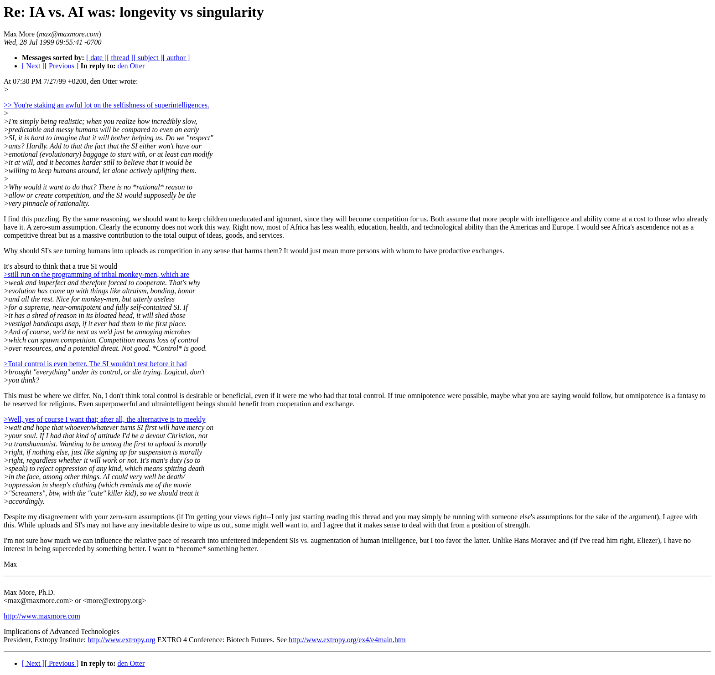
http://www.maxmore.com (42, 616)
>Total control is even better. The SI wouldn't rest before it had (95, 364)
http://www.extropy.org (121, 640)
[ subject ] (148, 57)
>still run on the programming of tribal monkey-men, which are (96, 274)
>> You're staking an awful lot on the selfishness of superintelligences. (106, 105)
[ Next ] (33, 66)
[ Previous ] (62, 66)
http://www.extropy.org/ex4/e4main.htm (347, 640)
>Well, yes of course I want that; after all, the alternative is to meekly (105, 419)
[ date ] (96, 57)
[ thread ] (120, 57)
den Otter (131, 66)
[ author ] (176, 57)
